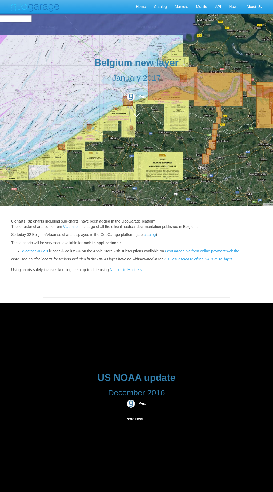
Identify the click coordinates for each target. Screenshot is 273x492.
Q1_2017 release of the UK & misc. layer (198, 259)
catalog (150, 234)
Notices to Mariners (126, 270)
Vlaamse (70, 226)
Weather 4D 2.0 (35, 251)
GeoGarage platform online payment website (202, 251)
